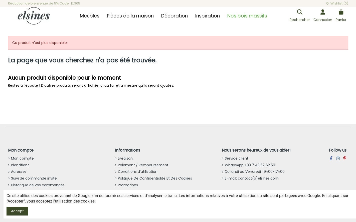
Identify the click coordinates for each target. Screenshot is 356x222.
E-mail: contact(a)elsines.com (252, 178)
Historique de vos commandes (38, 185)
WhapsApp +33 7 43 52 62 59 (250, 165)
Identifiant (20, 165)
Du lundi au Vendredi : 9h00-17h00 (255, 171)
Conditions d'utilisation (137, 171)
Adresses (19, 171)
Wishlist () (336, 3)
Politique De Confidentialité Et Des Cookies (155, 178)
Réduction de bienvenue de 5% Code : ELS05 (44, 3)
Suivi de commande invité (34, 178)
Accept (17, 211)
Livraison (125, 158)
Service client (236, 158)
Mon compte (22, 158)
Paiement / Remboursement (143, 165)
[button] (89, 16)
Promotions (128, 185)
